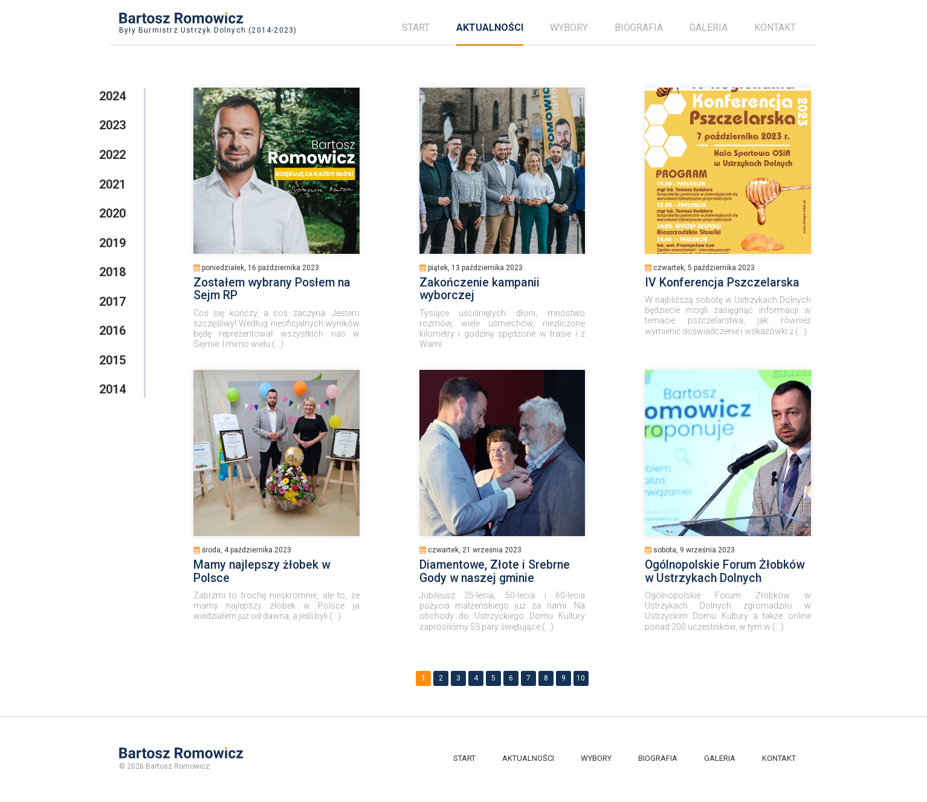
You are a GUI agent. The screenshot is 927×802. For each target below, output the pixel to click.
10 (581, 678)
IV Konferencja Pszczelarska (722, 282)
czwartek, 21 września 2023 (470, 550)
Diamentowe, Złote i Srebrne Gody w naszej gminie (494, 571)
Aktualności (489, 27)
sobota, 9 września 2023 (690, 550)
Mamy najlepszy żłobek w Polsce (261, 571)
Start (416, 27)
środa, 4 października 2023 (242, 550)
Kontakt (775, 27)
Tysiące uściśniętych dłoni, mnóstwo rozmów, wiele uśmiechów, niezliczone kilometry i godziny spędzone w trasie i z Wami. (502, 328)
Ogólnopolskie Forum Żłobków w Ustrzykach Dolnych (724, 571)
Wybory (569, 27)
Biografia (639, 27)
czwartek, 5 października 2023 (700, 268)
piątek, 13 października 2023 (471, 268)
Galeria (709, 27)
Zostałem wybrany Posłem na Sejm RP (271, 289)
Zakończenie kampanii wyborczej (479, 289)
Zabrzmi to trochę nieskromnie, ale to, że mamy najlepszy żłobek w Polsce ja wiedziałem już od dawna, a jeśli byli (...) (276, 605)
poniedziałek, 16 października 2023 (256, 268)
